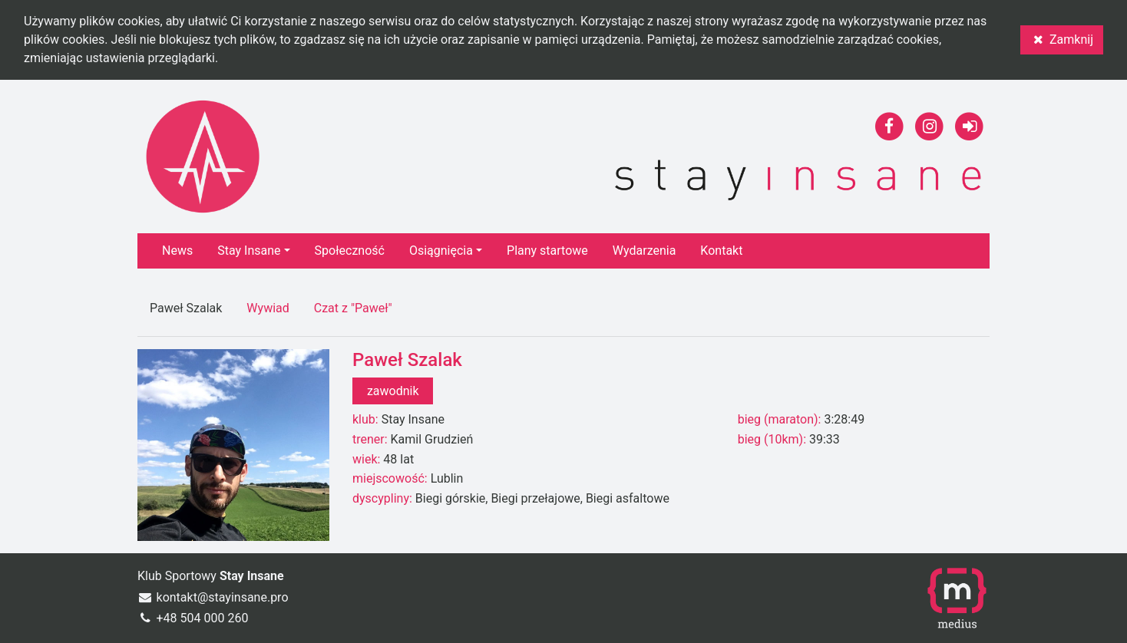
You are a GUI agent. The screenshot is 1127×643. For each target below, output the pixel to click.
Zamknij (1061, 39)
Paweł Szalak (186, 308)
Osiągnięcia (441, 250)
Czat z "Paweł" (353, 308)
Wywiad (267, 308)
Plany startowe (547, 250)
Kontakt (721, 250)
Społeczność (350, 250)
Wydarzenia (644, 250)
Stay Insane (248, 250)
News (177, 250)
